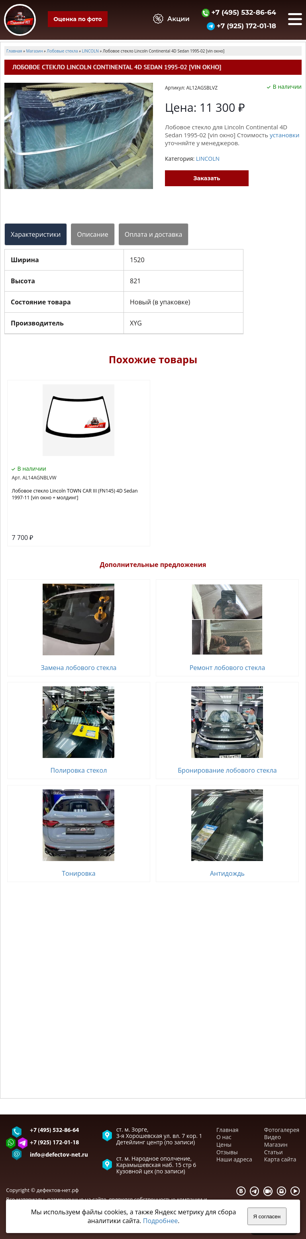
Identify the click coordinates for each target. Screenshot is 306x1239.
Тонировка (79, 873)
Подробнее (160, 1220)
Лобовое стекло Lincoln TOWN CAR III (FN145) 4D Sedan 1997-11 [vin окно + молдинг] (74, 494)
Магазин (276, 1144)
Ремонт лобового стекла (227, 667)
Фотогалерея (281, 1130)
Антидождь (227, 873)
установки (285, 135)
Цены (223, 1144)
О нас (223, 1137)
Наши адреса (234, 1159)
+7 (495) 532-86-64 (239, 12)
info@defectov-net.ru (59, 1155)
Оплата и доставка (153, 234)
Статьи (273, 1152)
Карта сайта (280, 1159)
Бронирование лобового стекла (227, 770)
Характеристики (36, 234)
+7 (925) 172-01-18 (241, 25)
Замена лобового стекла (78, 667)
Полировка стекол (79, 770)
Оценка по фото (77, 19)
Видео (272, 1137)
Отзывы (227, 1152)
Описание (92, 234)
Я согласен (266, 1217)
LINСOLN (208, 158)
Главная (227, 1130)
